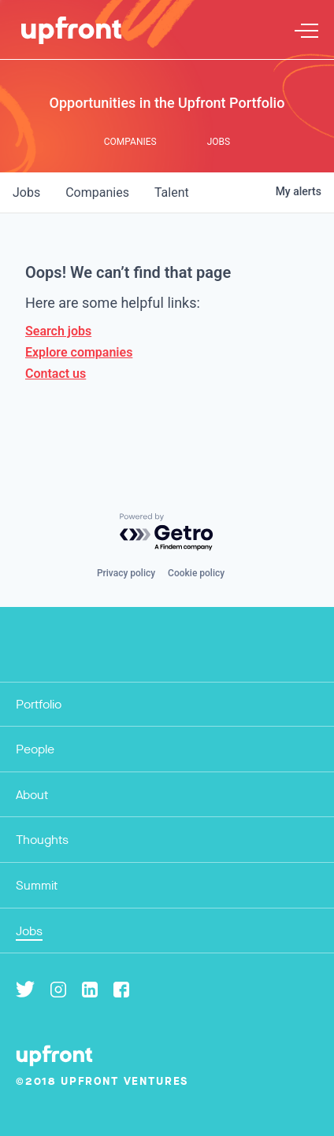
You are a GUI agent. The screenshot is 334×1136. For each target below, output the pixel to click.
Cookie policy (196, 573)
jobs (26, 192)
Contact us (55, 373)
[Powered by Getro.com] (167, 532)
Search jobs (58, 331)
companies (97, 192)
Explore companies (78, 352)
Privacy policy (126, 573)
